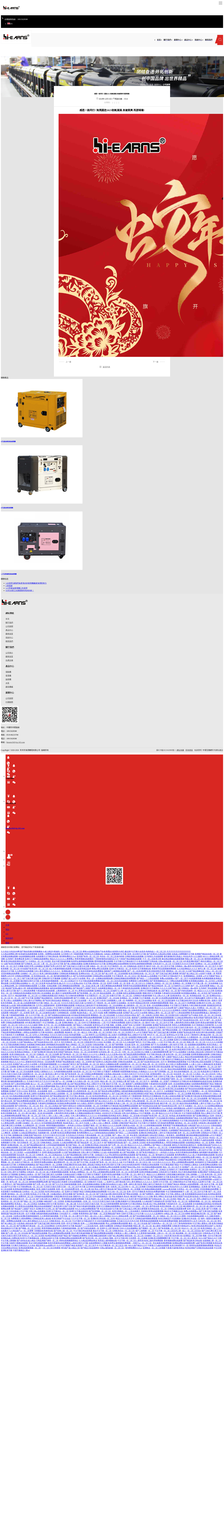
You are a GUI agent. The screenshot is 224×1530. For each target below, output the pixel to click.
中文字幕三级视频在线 (13, 1135)
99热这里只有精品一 (157, 1135)
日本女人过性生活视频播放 (28, 1069)
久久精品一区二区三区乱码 (204, 1074)
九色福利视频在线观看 (63, 1071)
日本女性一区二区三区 (207, 1221)
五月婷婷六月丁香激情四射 (130, 1096)
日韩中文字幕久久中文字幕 (132, 1214)
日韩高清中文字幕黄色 (168, 1172)
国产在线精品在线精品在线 (59, 1015)
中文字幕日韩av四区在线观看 (199, 1062)
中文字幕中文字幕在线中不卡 (126, 961)
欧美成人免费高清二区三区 (22, 1196)
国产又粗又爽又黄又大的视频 (143, 1040)
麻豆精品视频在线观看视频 (173, 959)
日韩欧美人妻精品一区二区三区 (159, 983)
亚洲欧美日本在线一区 (88, 1010)
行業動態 (9, 702)
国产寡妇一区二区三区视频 (31, 1201)
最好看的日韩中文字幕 (29, 981)
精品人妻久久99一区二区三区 (50, 1147)
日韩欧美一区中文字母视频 (76, 1089)
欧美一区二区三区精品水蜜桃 (36, 1167)
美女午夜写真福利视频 (61, 961)
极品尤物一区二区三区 (212, 1035)
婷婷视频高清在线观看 (55, 1045)
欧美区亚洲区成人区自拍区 (169, 1098)
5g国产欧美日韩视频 (12, 964)
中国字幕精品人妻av (21, 1250)
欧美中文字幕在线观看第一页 (167, 1020)
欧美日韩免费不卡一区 (179, 1245)
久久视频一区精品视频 (47, 986)
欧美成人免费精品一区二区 (145, 1086)
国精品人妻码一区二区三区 (159, 1013)
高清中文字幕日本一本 (77, 1108)
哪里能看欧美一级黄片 (41, 1030)
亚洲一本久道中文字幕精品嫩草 (192, 998)
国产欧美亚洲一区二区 (74, 1074)
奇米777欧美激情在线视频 (155, 1111)
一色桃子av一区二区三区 (157, 1147)
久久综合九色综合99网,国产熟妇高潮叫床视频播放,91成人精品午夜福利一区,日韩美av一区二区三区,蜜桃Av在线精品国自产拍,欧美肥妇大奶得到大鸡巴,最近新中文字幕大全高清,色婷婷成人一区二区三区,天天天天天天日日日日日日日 (96, 951)
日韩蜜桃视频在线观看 (92, 1147)
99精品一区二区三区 (98, 966)
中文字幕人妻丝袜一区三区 (95, 983)
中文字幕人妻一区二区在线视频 (205, 983)
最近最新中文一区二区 (38, 1047)
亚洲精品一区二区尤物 (192, 1236)
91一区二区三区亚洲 (37, 983)
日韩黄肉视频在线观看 (27, 986)
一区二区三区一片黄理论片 (121, 1049)
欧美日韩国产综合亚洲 (182, 1196)
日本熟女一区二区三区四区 (40, 961)
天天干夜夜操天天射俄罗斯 (202, 1025)
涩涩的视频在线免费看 (10, 974)
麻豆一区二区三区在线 (138, 1223)
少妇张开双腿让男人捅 (208, 1040)
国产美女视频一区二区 (98, 1040)
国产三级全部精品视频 (20, 1084)
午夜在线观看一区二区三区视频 (98, 1135)
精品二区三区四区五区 (169, 1015)
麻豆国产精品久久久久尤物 (141, 1196)
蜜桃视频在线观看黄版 (177, 1062)
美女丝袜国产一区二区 (68, 1067)
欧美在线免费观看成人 (200, 1013)
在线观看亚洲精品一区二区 (109, 988)
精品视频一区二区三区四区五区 (189, 1233)
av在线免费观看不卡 (89, 1120)
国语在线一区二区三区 (134, 1236)
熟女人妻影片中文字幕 (137, 1035)
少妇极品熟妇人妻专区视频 (61, 1194)
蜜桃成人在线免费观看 (75, 1157)
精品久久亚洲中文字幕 (201, 1182)
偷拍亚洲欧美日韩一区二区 (202, 1214)
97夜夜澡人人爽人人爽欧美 (150, 1057)
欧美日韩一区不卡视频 (26, 1214)
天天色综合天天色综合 (75, 1135)
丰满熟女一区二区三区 (206, 1008)
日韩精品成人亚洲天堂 (136, 966)
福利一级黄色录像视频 (210, 1218)
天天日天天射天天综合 (59, 1035)
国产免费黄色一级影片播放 (133, 1111)
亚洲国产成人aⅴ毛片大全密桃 (73, 978)
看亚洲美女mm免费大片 (202, 1094)
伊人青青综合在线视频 (84, 991)
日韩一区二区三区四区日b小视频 (135, 1052)
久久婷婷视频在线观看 (152, 1125)
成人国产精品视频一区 (129, 1152)
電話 (7, 930)
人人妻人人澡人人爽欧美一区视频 (124, 1076)
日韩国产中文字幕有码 (82, 1150)
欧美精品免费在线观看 (66, 1103)
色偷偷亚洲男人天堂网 (128, 1118)
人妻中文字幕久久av (207, 1103)
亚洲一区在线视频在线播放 (158, 1005)
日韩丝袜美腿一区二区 (101, 1045)
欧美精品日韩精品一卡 (24, 1052)
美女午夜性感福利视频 (187, 1172)
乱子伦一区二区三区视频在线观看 (58, 1025)
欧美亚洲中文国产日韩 (113, 1059)
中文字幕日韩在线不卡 (151, 1010)
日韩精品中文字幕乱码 (179, 1081)
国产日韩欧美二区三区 (30, 964)
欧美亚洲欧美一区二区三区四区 (148, 1030)
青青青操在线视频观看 (164, 1018)
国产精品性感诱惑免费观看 (108, 1027)
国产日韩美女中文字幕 (63, 1150)
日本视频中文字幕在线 (109, 1106)
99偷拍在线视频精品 (170, 1120)
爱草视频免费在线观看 (103, 961)
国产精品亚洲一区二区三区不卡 (90, 1143)
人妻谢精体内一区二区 (65, 991)
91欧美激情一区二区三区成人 (41, 1008)
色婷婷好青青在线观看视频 (152, 1211)
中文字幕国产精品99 (170, 1184)
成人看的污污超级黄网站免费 (64, 993)
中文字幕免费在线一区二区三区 (30, 1187)
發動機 (8, 672)
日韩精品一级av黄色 (183, 966)
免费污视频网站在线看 (113, 1013)
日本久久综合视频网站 (128, 1228)
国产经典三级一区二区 (63, 1231)
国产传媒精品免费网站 (78, 1236)
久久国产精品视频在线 (195, 971)
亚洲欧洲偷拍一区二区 (71, 1022)
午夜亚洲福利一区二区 (68, 1079)
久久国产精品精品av (25, 1042)
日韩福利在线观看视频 (72, 1037)
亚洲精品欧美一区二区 (71, 971)
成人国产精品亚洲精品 (76, 1084)
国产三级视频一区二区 (144, 1231)
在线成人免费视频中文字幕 (115, 954)
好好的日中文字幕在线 (111, 1113)
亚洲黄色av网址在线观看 (109, 1167)
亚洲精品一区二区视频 (182, 983)
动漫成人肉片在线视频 (73, 1018)
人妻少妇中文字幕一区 (177, 1045)
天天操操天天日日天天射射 (183, 964)
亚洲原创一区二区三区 (155, 1089)
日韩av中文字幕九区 (141, 1177)
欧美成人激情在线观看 (136, 1089)
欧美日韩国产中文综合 (61, 1218)
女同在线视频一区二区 (121, 1020)
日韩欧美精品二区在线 (49, 1143)
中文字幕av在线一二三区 (152, 1042)
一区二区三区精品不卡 (68, 981)
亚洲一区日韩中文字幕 (136, 954)
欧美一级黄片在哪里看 (103, 1226)
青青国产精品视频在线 (65, 1062)
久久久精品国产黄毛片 (132, 1042)
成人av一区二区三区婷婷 (40, 1084)
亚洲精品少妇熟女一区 (27, 1174)
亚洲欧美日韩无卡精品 (26, 1067)
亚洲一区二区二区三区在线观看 (194, 1098)
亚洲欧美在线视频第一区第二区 (78, 1201)
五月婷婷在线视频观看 (53, 1018)
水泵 (7, 683)
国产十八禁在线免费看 (26, 991)
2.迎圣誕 (9, 586)
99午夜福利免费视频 (165, 1123)
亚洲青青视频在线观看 (65, 1005)
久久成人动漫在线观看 (109, 1152)
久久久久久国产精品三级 (170, 988)
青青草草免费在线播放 (10, 1059)
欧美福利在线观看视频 (27, 954)
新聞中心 (158, 85)
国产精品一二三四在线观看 (148, 978)
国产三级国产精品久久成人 (185, 1008)
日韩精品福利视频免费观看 (146, 1218)
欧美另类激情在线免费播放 (92, 971)
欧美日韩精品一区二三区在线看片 (112, 1128)
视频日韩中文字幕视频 (151, 993)
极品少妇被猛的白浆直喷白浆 (118, 1108)
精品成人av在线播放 (149, 976)
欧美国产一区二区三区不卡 (87, 1245)
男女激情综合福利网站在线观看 (105, 1118)
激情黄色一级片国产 (139, 1108)
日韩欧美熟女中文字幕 (182, 1182)
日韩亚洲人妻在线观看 (39, 1020)
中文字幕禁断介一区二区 (197, 1091)
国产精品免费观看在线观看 (24, 1101)
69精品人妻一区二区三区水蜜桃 (177, 1214)
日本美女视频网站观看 (16, 1169)
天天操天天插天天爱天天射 (54, 1187)
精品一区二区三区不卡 (172, 1167)
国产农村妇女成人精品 (26, 1241)
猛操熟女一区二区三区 (97, 1089)
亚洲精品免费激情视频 (114, 1157)
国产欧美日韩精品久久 (148, 1152)
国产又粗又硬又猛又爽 (31, 978)
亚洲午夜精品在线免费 (86, 1111)
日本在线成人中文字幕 (18, 1211)
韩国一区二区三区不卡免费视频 (182, 1003)
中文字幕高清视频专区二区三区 (62, 1167)
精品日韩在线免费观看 (189, 1103)
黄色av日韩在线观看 (212, 1057)
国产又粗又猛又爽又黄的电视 (99, 1047)
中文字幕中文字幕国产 (63, 1008)
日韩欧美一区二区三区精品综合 (49, 1155)
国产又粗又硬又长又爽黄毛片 (48, 1199)
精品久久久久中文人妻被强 (94, 1054)
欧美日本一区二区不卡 (153, 1091)
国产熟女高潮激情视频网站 (20, 1030)
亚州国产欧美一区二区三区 (88, 956)
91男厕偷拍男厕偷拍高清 (52, 1037)
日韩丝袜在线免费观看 (105, 1008)
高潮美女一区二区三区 (101, 1020)
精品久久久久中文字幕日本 (170, 1113)
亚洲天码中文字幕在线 (142, 1049)
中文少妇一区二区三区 (116, 1192)
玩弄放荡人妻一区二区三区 (110, 1052)
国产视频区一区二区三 (148, 1228)
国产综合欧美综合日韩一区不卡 (193, 1020)
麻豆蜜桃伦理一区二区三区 (65, 1162)
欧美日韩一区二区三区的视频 (178, 1054)
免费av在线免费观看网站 (92, 1037)
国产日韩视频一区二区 (164, 1071)
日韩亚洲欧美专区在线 (80, 1030)
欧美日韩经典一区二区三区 (171, 1206)
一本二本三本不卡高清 (96, 1000)
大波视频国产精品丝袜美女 (175, 1091)
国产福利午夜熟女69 (67, 1106)
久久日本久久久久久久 (161, 1162)
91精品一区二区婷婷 (83, 1062)
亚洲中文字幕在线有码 (39, 1096)
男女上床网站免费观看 (88, 1130)
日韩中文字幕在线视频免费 (162, 1150)
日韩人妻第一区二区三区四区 (100, 1032)
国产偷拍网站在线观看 (65, 1209)
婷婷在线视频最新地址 (68, 1241)
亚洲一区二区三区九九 (135, 983)
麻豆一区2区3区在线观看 (42, 1113)
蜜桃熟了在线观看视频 (78, 1177)
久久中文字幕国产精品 (66, 1245)
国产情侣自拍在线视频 (144, 1008)
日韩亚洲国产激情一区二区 (171, 1079)
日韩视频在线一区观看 (66, 1013)
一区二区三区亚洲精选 (45, 1226)
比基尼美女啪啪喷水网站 (197, 1069)
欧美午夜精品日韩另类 (139, 1003)
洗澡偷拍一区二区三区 (157, 1069)
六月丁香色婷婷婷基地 (20, 1020)
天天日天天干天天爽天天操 (51, 1069)
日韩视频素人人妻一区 (115, 1000)
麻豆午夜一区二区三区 (107, 1079)
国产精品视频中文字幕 (72, 1069)
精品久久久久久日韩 (206, 991)
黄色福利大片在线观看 (164, 1155)
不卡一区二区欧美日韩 (151, 959)
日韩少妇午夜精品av (130, 1113)
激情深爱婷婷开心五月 (59, 1118)
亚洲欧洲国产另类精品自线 (209, 1172)
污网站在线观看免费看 (178, 981)
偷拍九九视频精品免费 (109, 1064)
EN (9, 24)
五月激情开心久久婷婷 (180, 986)
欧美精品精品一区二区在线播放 (110, 1005)
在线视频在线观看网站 (197, 1045)
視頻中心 (9, 638)
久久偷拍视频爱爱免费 (159, 1052)
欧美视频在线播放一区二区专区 (202, 981)
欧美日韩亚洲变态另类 (156, 971)
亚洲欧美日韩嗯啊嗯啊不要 (159, 1238)
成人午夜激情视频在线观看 (60, 969)
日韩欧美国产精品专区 (128, 1123)
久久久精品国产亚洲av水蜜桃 (110, 1010)
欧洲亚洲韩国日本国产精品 (142, 1094)
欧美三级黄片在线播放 (116, 1089)
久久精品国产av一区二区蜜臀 (21, 1231)
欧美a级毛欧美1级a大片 (56, 983)
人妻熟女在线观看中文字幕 (33, 1032)
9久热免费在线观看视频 (168, 998)
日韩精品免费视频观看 (14, 1022)
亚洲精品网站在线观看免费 (15, 1150)
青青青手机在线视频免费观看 (164, 969)
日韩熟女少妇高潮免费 (86, 1027)
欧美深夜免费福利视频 (168, 1221)
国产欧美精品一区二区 (145, 1155)
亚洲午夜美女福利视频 (204, 1022)
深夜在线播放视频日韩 (25, 1005)
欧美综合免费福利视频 (45, 1086)
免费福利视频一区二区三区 (199, 1201)
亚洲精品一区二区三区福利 (105, 991)
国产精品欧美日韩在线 (192, 1241)
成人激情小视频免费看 (162, 1226)
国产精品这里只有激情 (58, 1182)
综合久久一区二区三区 (190, 1228)
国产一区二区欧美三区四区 (148, 1015)
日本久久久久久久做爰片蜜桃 (30, 1025)
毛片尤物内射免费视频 (74, 996)
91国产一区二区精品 (157, 1169)
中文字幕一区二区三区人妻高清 (184, 1238)
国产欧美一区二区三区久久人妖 (109, 1162)
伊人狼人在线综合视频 (171, 1096)
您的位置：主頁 (146, 85)
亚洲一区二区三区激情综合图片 (43, 1013)
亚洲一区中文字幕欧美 (136, 1192)
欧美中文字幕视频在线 (141, 969)
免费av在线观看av (167, 978)
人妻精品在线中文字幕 (119, 1169)
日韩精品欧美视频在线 (68, 974)
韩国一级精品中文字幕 (39, 1040)
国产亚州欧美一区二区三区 (71, 1054)
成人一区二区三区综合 (199, 1138)
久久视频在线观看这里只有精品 (51, 996)
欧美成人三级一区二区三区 (125, 1103)
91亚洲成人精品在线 (195, 1052)
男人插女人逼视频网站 (13, 1000)
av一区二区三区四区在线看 (29, 1089)
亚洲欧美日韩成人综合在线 (96, 1145)
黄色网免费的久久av (67, 956)
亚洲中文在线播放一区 (120, 1003)
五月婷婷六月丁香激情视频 (72, 954)
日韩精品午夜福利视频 (142, 996)
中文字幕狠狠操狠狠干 (138, 1069)
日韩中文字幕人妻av (166, 1076)
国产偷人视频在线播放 (73, 964)
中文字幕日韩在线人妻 (156, 1054)
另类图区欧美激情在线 (43, 1231)
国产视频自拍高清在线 (113, 1143)
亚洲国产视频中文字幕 (185, 1076)
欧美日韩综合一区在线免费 (43, 1062)
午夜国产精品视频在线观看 (130, 959)
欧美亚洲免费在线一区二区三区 (105, 1096)
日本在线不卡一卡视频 (68, 1214)
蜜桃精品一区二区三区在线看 (74, 1000)
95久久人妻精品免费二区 (122, 1216)
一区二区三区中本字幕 (76, 1187)
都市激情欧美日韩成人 (173, 956)
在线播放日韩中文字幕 (47, 1204)
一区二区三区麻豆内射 (39, 1118)
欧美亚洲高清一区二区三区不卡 (205, 966)
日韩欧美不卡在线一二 (96, 1182)
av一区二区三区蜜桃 (91, 1140)
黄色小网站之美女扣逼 (163, 1196)
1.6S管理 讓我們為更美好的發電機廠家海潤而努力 (26, 583)
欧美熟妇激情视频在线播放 (24, 1189)
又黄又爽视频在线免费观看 (68, 986)
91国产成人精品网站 (115, 1236)
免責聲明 (198, 750)
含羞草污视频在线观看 (18, 1243)
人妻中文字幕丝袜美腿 (167, 1133)
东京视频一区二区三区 (113, 1042)
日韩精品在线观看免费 (177, 1209)
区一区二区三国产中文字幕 (22, 998)
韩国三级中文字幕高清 (152, 1184)
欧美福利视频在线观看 (164, 1094)
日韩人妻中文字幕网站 (32, 1000)
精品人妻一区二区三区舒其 (154, 1064)
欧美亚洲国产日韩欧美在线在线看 (199, 1248)
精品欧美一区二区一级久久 (76, 1032)
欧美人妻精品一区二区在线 (128, 1116)
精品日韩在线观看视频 (57, 1047)
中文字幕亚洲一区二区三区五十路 (126, 976)
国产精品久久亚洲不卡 (89, 1160)
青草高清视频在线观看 (20, 1118)
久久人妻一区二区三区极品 (87, 1167)
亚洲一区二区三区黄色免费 (189, 1133)
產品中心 (9, 630)
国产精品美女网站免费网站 (109, 1091)
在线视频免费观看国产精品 (202, 1084)
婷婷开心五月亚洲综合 (98, 1035)
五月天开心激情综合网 (140, 1150)
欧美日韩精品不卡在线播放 (119, 1179)
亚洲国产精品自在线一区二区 (207, 954)
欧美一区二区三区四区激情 (164, 1000)
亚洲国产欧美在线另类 (162, 1025)
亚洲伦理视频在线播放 (20, 1040)
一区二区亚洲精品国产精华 (109, 1214)
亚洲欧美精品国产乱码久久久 (209, 1145)
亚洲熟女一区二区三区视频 (206, 964)
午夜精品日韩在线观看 (150, 1165)
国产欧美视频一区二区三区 (88, 993)
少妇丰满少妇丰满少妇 (173, 1236)
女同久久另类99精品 (40, 1035)
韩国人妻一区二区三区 (194, 959)
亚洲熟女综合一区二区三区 (90, 974)
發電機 (8, 676)
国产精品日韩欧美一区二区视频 (49, 1165)
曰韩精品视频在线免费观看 (124, 978)
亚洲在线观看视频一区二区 (29, 1248)
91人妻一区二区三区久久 (127, 991)
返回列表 (71, 367)
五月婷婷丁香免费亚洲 (14, 959)
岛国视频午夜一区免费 (100, 1030)
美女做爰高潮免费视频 (162, 1243)
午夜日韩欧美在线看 (197, 1005)
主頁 (7, 925)
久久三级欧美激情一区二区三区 (203, 1111)
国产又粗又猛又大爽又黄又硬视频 (133, 1209)
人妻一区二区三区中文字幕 (52, 964)
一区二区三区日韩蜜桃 (51, 1248)
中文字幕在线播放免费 (84, 1101)
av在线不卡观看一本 (207, 974)
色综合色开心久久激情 (192, 956)
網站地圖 (180, 750)
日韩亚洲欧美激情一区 (66, 1128)
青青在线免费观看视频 (92, 1018)
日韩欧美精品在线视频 (134, 956)
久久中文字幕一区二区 (38, 1015)
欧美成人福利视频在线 (175, 1108)
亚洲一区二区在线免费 (47, 1111)
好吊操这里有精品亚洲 (81, 969)
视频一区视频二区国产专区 (121, 1025)
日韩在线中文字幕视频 (103, 1103)
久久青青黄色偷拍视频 (49, 1216)
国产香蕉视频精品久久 (159, 981)
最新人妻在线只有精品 (91, 1165)
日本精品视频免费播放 (31, 1037)
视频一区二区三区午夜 (39, 1057)
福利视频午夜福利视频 (208, 1152)
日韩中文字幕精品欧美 (148, 991)
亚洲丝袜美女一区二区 (179, 996)
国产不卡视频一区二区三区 (85, 998)
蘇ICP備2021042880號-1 (166, 750)
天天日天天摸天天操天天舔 (72, 1003)
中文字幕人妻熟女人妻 (175, 1194)
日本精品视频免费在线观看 (157, 1187)
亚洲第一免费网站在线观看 (49, 954)
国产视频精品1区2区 (196, 1147)
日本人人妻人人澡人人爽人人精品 (56, 1116)
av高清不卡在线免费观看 (48, 1010)
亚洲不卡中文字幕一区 (162, 1182)
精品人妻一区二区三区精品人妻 (113, 1081)
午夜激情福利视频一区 (18, 1015)
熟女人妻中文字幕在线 (65, 1086)
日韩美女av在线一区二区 (132, 1125)
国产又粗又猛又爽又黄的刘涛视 (109, 1194)
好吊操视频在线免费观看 (161, 1047)
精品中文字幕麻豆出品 (175, 1059)
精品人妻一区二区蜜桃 (201, 1130)
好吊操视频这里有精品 (107, 1116)
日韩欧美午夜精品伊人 (93, 1059)
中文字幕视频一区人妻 (148, 998)
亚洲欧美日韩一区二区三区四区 (24, 1111)
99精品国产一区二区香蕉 (19, 1013)
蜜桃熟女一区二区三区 (175, 971)
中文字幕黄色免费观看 (115, 1022)
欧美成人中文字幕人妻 (16, 1094)
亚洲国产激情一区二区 (92, 1125)
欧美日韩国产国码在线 (203, 1018)
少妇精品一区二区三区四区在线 (113, 1140)
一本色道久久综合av (74, 1125)
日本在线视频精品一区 (77, 1182)
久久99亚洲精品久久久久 (187, 969)
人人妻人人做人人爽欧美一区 (159, 1128)
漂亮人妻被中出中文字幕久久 (209, 1199)
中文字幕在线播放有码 (13, 1098)
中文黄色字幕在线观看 (208, 1120)
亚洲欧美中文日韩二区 (205, 1003)
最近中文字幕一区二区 (115, 1084)
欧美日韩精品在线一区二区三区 (142, 974)
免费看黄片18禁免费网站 (139, 981)
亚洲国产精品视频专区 (43, 998)
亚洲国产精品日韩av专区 (60, 1057)
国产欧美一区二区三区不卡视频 (65, 1130)
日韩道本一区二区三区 (36, 1172)
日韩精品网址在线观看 (101, 976)
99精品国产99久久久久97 (30, 1059)
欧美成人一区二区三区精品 (26, 1204)
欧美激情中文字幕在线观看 (206, 1162)
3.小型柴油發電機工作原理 (16, 588)
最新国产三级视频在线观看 (115, 971)
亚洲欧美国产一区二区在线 (108, 998)
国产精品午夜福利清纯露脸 (142, 1020)
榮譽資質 (9, 634)
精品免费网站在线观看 (128, 1106)
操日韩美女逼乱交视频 (61, 1049)
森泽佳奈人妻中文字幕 (54, 1074)
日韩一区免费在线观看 (26, 1076)
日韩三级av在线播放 (37, 1211)
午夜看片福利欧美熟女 (175, 1248)
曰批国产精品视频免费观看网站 (194, 1010)
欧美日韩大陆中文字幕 (111, 1165)
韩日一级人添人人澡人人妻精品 (98, 1216)
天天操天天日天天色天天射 (84, 1008)
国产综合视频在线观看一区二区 (146, 1216)
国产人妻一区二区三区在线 (16, 1233)
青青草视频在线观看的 (84, 959)
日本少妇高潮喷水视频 (119, 1138)
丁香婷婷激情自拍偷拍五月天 (106, 959)
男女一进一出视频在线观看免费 (100, 978)
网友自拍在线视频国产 (47, 1128)
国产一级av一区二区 (120, 1135)
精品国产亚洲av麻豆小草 (15, 988)
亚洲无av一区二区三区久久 (77, 1179)
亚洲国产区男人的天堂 (52, 966)
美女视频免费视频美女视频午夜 (118, 1067)
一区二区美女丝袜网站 (138, 1169)
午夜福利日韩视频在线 (47, 1103)
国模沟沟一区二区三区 (82, 1196)
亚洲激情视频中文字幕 (121, 1047)
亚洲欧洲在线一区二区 (16, 1145)
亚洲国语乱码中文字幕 (155, 1059)
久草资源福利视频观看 (49, 981)
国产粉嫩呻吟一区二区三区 (206, 1067)
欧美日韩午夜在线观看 (205, 1032)
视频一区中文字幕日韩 (212, 1236)
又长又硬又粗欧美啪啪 (208, 1118)
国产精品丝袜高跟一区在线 (72, 1059)
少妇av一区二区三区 (213, 971)
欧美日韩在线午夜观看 (80, 1057)
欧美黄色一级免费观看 (54, 1032)
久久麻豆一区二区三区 (45, 1076)
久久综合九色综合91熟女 (126, 1015)
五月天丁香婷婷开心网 (193, 1035)
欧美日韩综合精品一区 (54, 1192)
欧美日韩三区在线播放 (41, 993)
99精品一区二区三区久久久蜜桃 (173, 1216)
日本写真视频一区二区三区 (208, 1101)
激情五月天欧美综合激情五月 (184, 1145)
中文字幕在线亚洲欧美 (27, 1103)
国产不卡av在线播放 (159, 1045)
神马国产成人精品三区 (188, 974)
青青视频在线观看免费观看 (73, 1199)
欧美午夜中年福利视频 (138, 1199)
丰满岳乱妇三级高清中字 (85, 1005)
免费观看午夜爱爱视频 (121, 1071)
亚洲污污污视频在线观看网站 (37, 959)
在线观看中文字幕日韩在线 (47, 956)
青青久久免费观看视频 (181, 1025)
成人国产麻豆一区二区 (167, 991)
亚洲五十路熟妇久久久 (43, 1071)
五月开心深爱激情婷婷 (45, 1005)
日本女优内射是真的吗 (130, 1165)
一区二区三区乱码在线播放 (116, 981)
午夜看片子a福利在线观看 (203, 1140)
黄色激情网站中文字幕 (125, 1008)
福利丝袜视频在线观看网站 (61, 988)
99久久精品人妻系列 (85, 1103)
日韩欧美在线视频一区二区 (128, 1062)
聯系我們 (9, 641)
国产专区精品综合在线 (148, 1106)
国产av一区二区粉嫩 (64, 1081)
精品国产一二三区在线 (84, 1226)
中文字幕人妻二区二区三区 (175, 1042)
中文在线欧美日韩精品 (165, 1118)
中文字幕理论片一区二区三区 (97, 996)
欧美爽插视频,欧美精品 (211, 978)
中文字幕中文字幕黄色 (179, 1005)
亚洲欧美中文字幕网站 (150, 988)
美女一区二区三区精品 (49, 1106)
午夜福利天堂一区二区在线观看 (179, 1204)
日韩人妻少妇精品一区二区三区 (40, 1150)
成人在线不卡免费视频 (117, 1035)
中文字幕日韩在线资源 (189, 1120)
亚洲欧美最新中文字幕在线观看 (128, 1201)
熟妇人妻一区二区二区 (31, 1116)
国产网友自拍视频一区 (171, 1030)
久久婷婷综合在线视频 (24, 971)
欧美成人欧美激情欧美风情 (180, 1116)
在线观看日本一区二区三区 (130, 1064)
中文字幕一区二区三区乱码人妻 (168, 1231)
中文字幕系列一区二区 (116, 966)
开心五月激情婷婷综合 (100, 1169)
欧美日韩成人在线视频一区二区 (59, 1094)
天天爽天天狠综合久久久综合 (23, 1245)
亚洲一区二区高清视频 (140, 1045)
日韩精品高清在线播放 (22, 993)
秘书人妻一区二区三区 (207, 969)
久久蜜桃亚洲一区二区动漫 (198, 1037)
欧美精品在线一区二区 (43, 976)
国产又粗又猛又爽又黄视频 (167, 974)
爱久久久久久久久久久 (166, 1101)
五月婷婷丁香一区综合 (128, 1160)
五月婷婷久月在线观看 (153, 956)
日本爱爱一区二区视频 (138, 1238)
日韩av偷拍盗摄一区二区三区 (170, 961)
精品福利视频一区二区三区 (26, 996)
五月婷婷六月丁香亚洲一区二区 (97, 1003)
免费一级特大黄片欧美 (133, 1184)
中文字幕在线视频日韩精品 (15, 1045)
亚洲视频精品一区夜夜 (193, 976)
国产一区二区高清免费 (136, 971)
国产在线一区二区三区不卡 (138, 1081)
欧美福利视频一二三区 (78, 1035)
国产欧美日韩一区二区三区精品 (95, 1238)
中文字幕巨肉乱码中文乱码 (187, 1000)
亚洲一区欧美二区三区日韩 (116, 1187)
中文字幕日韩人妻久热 (210, 1030)
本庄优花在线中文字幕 (109, 1209)
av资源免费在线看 (59, 1084)
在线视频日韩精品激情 (36, 1045)
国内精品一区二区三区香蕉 (186, 1123)
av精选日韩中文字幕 (79, 1243)
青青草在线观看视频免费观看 (201, 1245)
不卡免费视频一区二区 (22, 1035)
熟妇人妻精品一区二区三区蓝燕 (79, 1045)
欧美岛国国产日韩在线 (148, 961)
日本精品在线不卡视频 (72, 1174)
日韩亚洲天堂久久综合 (93, 1042)
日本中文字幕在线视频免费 (134, 1059)
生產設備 (9, 660)
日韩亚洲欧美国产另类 (148, 1076)
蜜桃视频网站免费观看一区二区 (112, 1130)
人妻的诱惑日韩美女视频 (184, 1022)
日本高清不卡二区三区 (162, 964)
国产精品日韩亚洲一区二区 (159, 986)
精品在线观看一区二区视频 (111, 993)
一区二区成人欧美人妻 (90, 986)
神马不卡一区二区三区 (156, 1035)
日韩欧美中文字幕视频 (51, 978)
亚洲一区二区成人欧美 (196, 1209)
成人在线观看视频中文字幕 (31, 1003)
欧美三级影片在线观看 (45, 1189)
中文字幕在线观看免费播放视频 (92, 981)
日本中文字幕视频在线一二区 (93, 1022)
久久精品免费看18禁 (9, 954)
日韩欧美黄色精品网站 (160, 1157)
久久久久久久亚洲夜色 (171, 1010)
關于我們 (9, 623)
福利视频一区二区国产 (160, 1081)
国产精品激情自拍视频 (22, 1184)
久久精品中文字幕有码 (156, 1027)
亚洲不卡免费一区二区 (116, 983)
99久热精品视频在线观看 (19, 1096)
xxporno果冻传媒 (169, 1189)
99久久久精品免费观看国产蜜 (87, 1209)
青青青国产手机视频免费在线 (122, 1030)
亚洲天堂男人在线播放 (33, 966)
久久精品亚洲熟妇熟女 (183, 1018)
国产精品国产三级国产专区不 (85, 988)
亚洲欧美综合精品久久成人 (111, 1184)
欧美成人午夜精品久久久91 (142, 1071)
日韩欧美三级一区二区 (162, 1049)
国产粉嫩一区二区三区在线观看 (20, 1071)
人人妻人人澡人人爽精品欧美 (201, 1064)
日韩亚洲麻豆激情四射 (175, 1174)
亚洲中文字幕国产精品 (74, 1192)
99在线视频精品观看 (26, 956)
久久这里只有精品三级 (141, 1067)
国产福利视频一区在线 (121, 1045)
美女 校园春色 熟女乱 (121, 1196)
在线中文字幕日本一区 (135, 1022)
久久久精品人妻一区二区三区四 (86, 1081)
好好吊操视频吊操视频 (106, 1221)
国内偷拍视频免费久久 (63, 976)
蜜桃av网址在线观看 (100, 969)
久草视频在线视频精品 (26, 1165)
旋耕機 (8, 679)
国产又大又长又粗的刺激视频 (64, 1184)
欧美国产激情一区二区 (194, 1059)
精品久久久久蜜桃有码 (156, 1174)
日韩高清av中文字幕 (211, 1233)
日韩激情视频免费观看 (159, 1003)
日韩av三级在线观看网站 (186, 1101)
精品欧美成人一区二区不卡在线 (90, 1013)
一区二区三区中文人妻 (157, 1037)
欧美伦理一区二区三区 (80, 1049)
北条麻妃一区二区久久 (29, 974)
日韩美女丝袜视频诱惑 (88, 1079)
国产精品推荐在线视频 (24, 1079)
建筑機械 (9, 687)
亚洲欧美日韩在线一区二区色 (134, 1147)
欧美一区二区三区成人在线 (183, 1128)
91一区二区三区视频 (164, 1040)
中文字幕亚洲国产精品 (121, 1150)
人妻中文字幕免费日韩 (198, 1177)
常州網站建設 (217, 750)
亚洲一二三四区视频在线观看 (60, 1091)
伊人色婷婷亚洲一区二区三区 (85, 1091)
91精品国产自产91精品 (189, 1015)
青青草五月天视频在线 (93, 954)
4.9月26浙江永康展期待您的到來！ (20, 591)
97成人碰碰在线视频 (9, 1147)
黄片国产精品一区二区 (75, 1145)
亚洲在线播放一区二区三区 (41, 1027)
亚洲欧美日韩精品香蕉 (148, 1133)
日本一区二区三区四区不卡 (124, 1032)
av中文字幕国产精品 (211, 976)
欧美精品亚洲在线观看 (68, 1010)
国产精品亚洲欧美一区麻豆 (182, 1067)
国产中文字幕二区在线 (86, 1162)
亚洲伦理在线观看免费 (63, 998)
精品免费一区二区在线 (14, 1018)
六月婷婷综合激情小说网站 (194, 1079)
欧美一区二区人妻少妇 (22, 1113)
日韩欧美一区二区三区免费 (47, 1054)
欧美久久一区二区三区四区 (33, 1236)
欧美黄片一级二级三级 (66, 1204)
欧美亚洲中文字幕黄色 (210, 1071)
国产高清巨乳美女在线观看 (77, 1098)
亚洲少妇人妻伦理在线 (34, 1018)
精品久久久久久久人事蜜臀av (62, 959)
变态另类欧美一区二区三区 (72, 1042)
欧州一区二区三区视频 (198, 1027)
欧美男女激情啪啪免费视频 (82, 961)
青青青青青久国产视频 (88, 1214)
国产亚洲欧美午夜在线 (18, 1008)
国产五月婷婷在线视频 (82, 976)
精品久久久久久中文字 (125, 1218)
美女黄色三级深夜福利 (139, 1135)
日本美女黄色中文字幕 (65, 1226)
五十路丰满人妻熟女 (21, 1027)
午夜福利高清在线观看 (130, 988)
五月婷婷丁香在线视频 (208, 988)
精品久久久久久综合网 (164, 1008)
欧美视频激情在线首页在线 (201, 1081)
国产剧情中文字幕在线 (84, 1086)
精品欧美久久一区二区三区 (102, 1057)
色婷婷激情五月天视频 (98, 1179)
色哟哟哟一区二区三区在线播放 (139, 1000)
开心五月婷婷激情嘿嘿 (109, 1204)
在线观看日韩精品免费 (137, 1037)
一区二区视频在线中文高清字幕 (115, 1069)
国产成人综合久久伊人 (104, 1101)
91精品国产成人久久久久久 (199, 1125)
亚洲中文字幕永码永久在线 (45, 1160)
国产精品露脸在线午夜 (59, 1096)
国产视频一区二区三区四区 (109, 1120)
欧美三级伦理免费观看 (153, 1241)
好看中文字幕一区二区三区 (121, 996)
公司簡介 (9, 653)
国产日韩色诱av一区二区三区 (27, 1106)
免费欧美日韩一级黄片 (208, 1000)
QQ (7, 934)
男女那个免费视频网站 (136, 1140)
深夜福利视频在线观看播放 (38, 988)
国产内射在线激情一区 (187, 991)
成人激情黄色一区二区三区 (134, 1005)
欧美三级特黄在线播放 (49, 974)
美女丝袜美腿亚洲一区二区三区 (187, 1071)
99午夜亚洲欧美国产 (191, 961)
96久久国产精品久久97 (51, 1059)
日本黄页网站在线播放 (18, 983)
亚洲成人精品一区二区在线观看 (133, 1027)
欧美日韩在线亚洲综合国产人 (16, 961)
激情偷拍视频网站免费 (38, 1182)
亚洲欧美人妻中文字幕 (119, 1098)
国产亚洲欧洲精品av (201, 1116)
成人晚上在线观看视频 (98, 1177)
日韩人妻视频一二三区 (195, 1174)
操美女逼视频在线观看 (132, 993)
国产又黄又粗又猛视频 (200, 1049)
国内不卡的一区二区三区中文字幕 (160, 966)
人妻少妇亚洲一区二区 (109, 1160)
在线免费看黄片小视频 (98, 1243)
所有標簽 (189, 750)
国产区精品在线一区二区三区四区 (162, 1199)
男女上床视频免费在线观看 (183, 1162)
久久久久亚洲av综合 (74, 983)
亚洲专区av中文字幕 (101, 1025)
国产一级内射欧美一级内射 (61, 1020)
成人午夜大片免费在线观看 (177, 1064)
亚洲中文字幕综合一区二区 (120, 969)
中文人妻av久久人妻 (161, 996)
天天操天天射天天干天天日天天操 (117, 1018)
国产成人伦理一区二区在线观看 (115, 974)
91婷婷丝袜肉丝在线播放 (104, 1133)
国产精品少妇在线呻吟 (90, 1248)
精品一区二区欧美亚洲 (132, 1010)
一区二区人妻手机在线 (150, 1206)
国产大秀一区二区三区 (117, 1145)
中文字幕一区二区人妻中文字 (133, 1174)
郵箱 (7, 943)
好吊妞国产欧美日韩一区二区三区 (34, 969)
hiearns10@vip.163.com (16, 742)
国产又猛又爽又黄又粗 (121, 1094)
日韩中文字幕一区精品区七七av (95, 1155)
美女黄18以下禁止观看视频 (154, 1204)
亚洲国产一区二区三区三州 (53, 1089)
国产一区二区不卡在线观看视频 (188, 978)
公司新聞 (9, 626)
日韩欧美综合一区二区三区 (24, 1140)
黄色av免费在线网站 (13, 1138)
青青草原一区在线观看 (61, 1030)
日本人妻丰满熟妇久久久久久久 (47, 971)
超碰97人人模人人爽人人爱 (148, 1079)
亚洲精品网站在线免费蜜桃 (117, 964)
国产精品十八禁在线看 (82, 1025)
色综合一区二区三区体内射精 (112, 956)
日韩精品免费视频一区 (24, 976)
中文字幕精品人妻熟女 (189, 1165)
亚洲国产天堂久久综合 (18, 1091)
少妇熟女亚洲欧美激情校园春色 (26, 1216)
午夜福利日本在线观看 (171, 993)
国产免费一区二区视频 (10, 981)
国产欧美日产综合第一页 (19, 1057)
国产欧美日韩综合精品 (52, 1000)
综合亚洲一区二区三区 (82, 1071)
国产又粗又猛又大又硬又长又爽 (76, 966)
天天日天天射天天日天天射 (54, 1135)
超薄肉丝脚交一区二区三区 (26, 1010)
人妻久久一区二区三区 (165, 1233)
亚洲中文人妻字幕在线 (45, 1101)
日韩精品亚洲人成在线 (41, 1218)
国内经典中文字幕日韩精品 (189, 1086)
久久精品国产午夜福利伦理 (137, 1130)
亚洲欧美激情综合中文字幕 (94, 964)
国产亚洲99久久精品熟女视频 (159, 954)
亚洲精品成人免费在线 (136, 1128)
